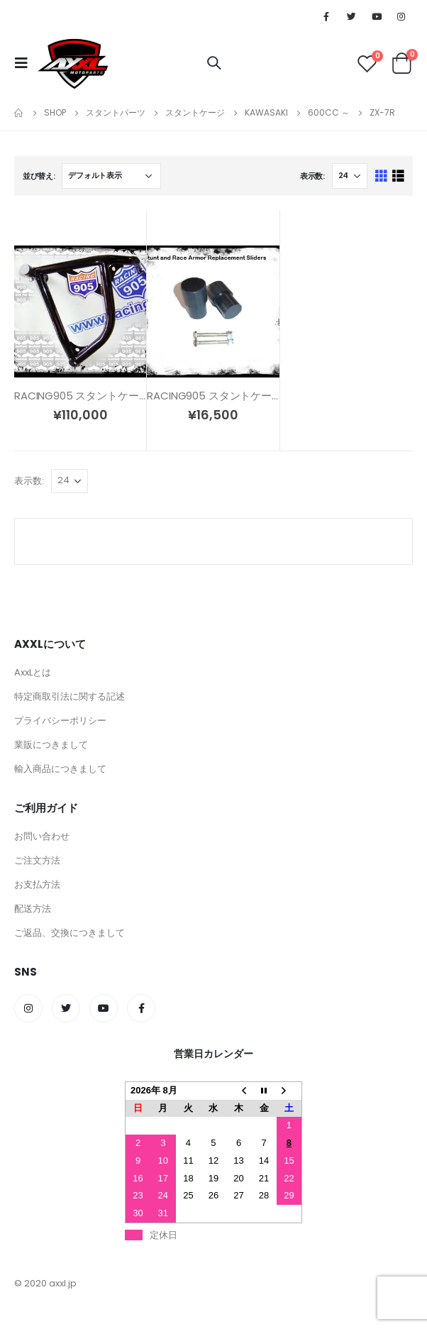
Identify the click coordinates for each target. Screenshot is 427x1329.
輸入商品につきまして (60, 769)
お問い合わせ (42, 836)
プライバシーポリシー (60, 720)
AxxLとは (32, 672)
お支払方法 (37, 884)
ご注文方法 (37, 860)
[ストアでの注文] (111, 176)
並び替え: (39, 176)
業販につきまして (51, 744)
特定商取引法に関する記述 (69, 696)
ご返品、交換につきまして (69, 932)
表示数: (312, 176)
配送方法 (32, 908)
